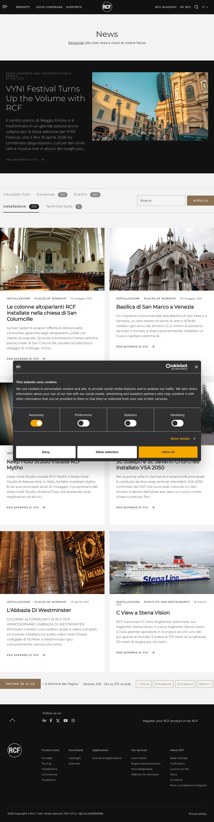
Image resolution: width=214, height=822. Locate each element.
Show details (180, 438)
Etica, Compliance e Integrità (188, 783)
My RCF (185, 7)
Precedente (163, 682)
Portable (47, 755)
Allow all (168, 452)
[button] (20, 682)
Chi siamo (176, 777)
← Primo (143, 682)
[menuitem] (49, 7)
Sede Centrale (178, 755)
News (173, 772)
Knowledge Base (141, 766)
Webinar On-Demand (144, 772)
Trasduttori (49, 777)
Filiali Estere (177, 761)
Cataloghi (75, 755)
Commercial (49, 772)
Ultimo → (205, 682)
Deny (46, 452)
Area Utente (138, 755)
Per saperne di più (22, 159)
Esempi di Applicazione (107, 755)
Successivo (185, 682)
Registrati (76, 43)
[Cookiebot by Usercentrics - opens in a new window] (169, 367)
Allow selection (107, 452)
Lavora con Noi (179, 766)
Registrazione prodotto (145, 761)
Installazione (49, 766)
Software (74, 761)
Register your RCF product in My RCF (170, 718)
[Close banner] (196, 366)
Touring (46, 761)
